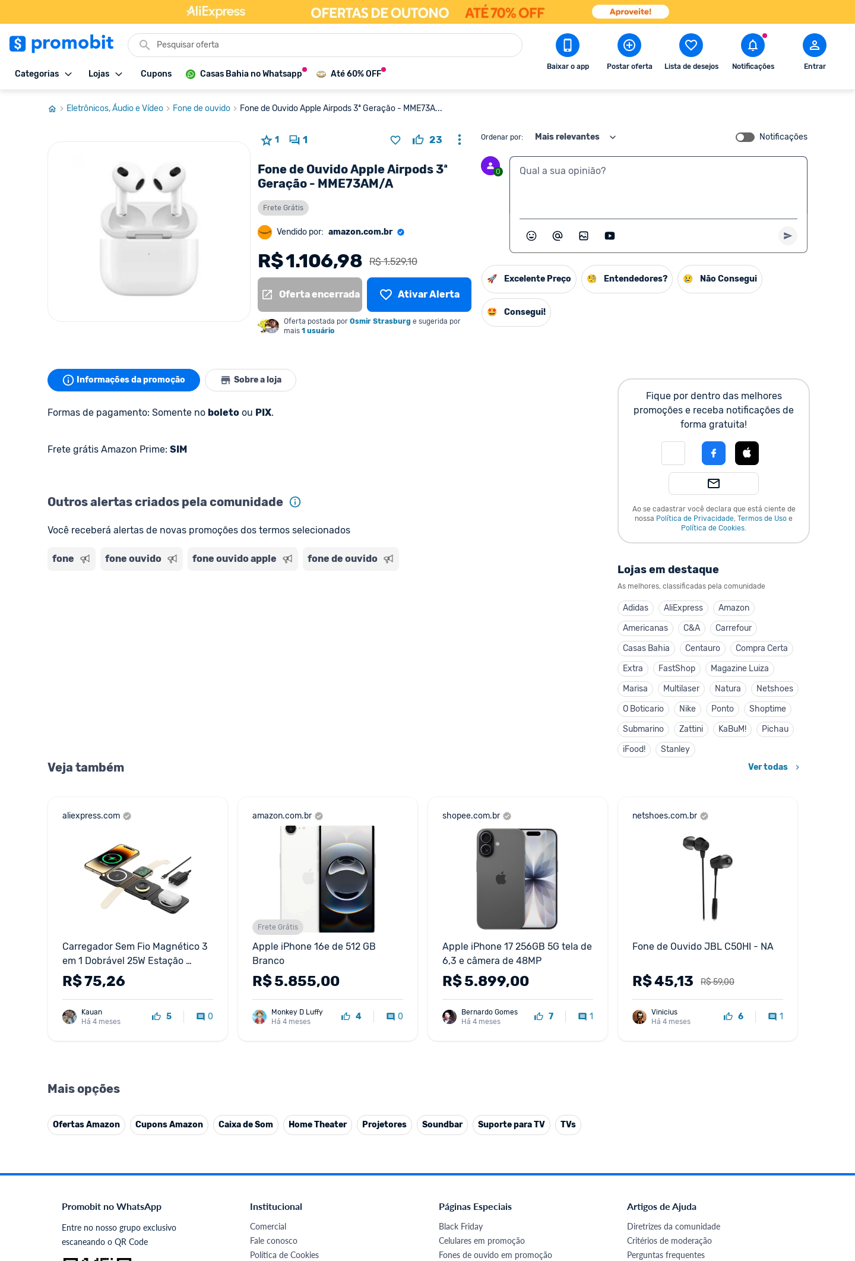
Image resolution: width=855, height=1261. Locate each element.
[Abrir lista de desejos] (691, 54)
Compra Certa (762, 648)
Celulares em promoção (482, 996)
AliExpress (683, 608)
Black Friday (461, 981)
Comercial (268, 981)
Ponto (722, 709)
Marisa (635, 689)
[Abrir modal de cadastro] (815, 54)
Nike (687, 709)
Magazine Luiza (740, 668)
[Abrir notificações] (753, 54)
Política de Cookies (713, 528)
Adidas (635, 608)
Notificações (783, 137)
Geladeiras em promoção (484, 1039)
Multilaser (681, 689)
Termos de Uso (762, 518)
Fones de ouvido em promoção (495, 1010)
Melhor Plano (274, 1124)
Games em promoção (478, 1024)
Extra (633, 668)
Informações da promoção (123, 380)
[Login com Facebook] (714, 453)
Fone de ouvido (206, 108)
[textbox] (658, 185)
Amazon (733, 608)
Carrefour (733, 628)
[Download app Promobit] (567, 54)
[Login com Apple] (747, 453)
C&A (691, 628)
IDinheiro (267, 1110)
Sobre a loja (250, 380)
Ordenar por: (502, 137)
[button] (673, 453)
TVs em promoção (472, 1067)
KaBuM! (732, 729)
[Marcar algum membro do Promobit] (557, 236)
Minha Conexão (279, 1153)
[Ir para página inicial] (57, 108)
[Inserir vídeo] (610, 236)
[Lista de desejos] (419, 294)
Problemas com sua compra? (679, 1024)
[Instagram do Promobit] (710, 1179)
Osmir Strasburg (380, 321)
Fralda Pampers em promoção (493, 1053)
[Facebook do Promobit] (643, 1179)
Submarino (643, 729)
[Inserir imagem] (584, 236)
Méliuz (262, 1138)
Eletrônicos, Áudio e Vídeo (119, 108)
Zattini (691, 729)
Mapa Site (268, 1053)
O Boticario (643, 709)
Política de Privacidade (695, 518)
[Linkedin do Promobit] (743, 1179)
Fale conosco (273, 996)
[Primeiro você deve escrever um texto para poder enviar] (787, 235)
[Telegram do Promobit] (776, 1179)
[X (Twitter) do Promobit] (677, 1179)
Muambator (271, 1167)
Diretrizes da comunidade (673, 981)
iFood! (634, 749)
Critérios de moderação (669, 996)
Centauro (702, 648)
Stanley (675, 749)
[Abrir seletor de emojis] (531, 236)
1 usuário (318, 331)
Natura (728, 689)
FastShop (676, 668)
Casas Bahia (646, 648)
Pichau (775, 729)
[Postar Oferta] (629, 54)
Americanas (645, 628)
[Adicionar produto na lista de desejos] (395, 140)
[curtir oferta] (427, 140)
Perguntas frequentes (666, 1010)
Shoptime (767, 709)
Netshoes (774, 689)
